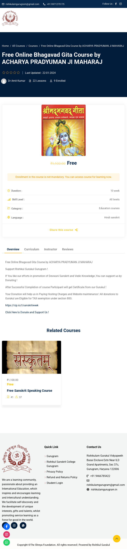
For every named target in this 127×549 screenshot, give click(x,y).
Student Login (55, 482)
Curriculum (31, 249)
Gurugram (52, 456)
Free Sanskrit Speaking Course (29, 391)
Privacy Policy (55, 471)
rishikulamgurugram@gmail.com (22, 4)
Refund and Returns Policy (62, 477)
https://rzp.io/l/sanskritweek (21, 305)
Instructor (50, 249)
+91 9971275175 (55, 4)
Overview (13, 249)
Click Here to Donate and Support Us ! (27, 312)
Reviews (67, 249)
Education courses (109, 208)
